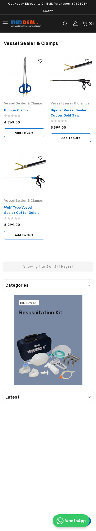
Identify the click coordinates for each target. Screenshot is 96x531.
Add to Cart (24, 132)
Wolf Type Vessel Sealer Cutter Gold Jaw (20, 213)
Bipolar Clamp (16, 110)
